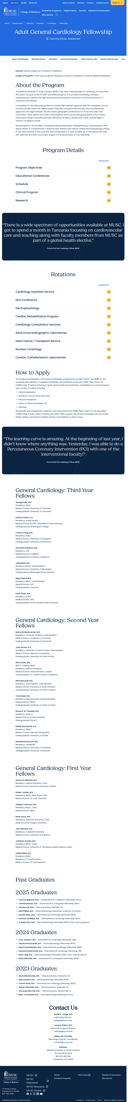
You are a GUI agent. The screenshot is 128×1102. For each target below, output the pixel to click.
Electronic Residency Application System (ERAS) (67, 379)
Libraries (80, 3)
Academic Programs (51, 10)
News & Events (69, 3)
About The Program (20, 59)
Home (7, 23)
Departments (70, 10)
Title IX (99, 1100)
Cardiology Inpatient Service (63, 292)
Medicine (29, 23)
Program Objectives (63, 168)
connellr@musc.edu (63, 1042)
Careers (90, 3)
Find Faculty (84, 1075)
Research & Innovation (99, 10)
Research (33, 3)
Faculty (82, 10)
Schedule (63, 184)
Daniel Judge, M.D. (32, 71)
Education (14, 3)
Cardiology (51, 23)
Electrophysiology (63, 308)
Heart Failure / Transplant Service (63, 341)
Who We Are (47, 15)
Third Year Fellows (89, 59)
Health (24, 3)
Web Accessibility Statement (114, 1100)
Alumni (57, 1075)
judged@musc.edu (63, 1020)
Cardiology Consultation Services (63, 325)
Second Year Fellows (109, 59)
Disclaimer (80, 1100)
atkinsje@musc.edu (63, 1031)
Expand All (103, 161)
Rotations (53, 59)
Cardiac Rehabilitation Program (63, 316)
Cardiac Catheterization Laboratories (63, 358)
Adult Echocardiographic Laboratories (63, 333)
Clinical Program (63, 192)
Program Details (38, 59)
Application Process (69, 59)
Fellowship (63, 23)
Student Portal (102, 3)
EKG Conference (63, 300)
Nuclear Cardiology (63, 349)
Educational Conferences (63, 176)
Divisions (40, 23)
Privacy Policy (90, 1100)
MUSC (5, 3)
